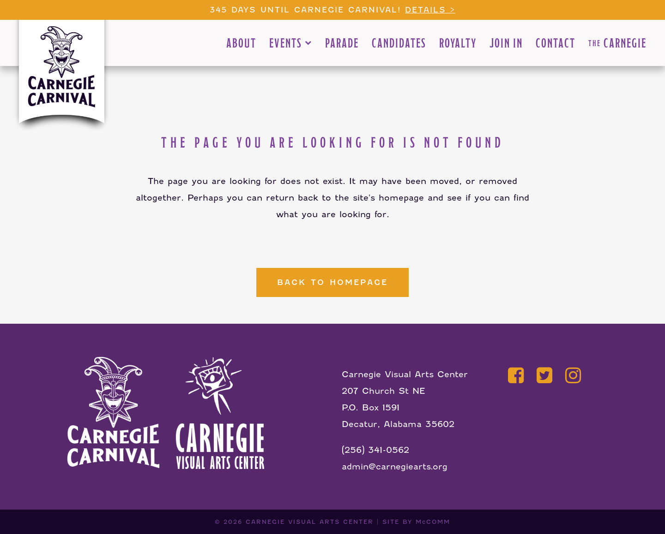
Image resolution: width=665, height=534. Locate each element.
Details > (430, 10)
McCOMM (433, 521)
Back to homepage (332, 282)
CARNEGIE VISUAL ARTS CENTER (310, 521)
